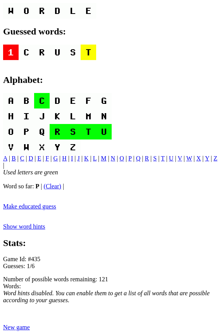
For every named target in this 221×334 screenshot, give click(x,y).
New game (16, 327)
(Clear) (52, 186)
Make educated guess (29, 206)
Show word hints (24, 226)
